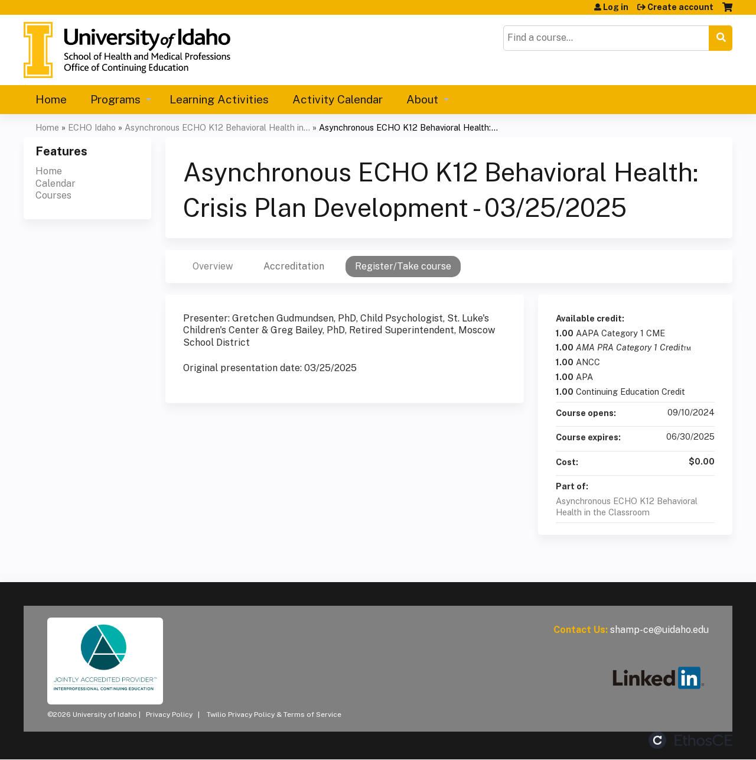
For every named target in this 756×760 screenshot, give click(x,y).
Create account (680, 7)
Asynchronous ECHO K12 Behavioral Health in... (217, 127)
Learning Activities (219, 99)
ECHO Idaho (92, 127)
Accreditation (293, 266)
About (422, 99)
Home (51, 99)
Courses (53, 195)
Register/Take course (403, 266)
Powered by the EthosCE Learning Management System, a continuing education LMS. (690, 740)
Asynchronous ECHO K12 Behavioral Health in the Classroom (627, 506)
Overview (213, 266)
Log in (615, 7)
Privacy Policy (169, 714)
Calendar (55, 183)
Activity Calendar (337, 99)
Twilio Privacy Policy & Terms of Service (274, 714)
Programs (115, 99)
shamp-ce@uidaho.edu (659, 629)
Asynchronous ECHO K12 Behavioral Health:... (408, 127)
